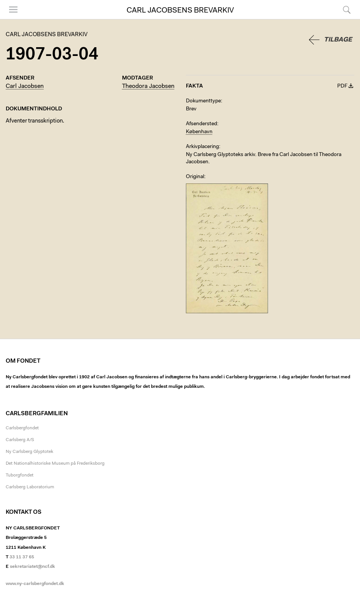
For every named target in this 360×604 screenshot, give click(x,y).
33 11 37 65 (22, 557)
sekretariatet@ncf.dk (32, 566)
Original (195, 177)
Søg (346, 9)
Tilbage (338, 40)
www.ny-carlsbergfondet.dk (35, 584)
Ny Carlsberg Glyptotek (29, 451)
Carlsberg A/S (20, 440)
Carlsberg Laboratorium (30, 487)
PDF (342, 86)
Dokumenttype (203, 101)
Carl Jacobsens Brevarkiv (180, 10)
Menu (13, 9)
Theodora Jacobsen (148, 86)
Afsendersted (201, 124)
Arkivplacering (202, 147)
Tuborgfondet (19, 475)
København (199, 132)
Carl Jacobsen (25, 86)
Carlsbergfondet (22, 428)
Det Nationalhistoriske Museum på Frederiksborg (55, 463)
